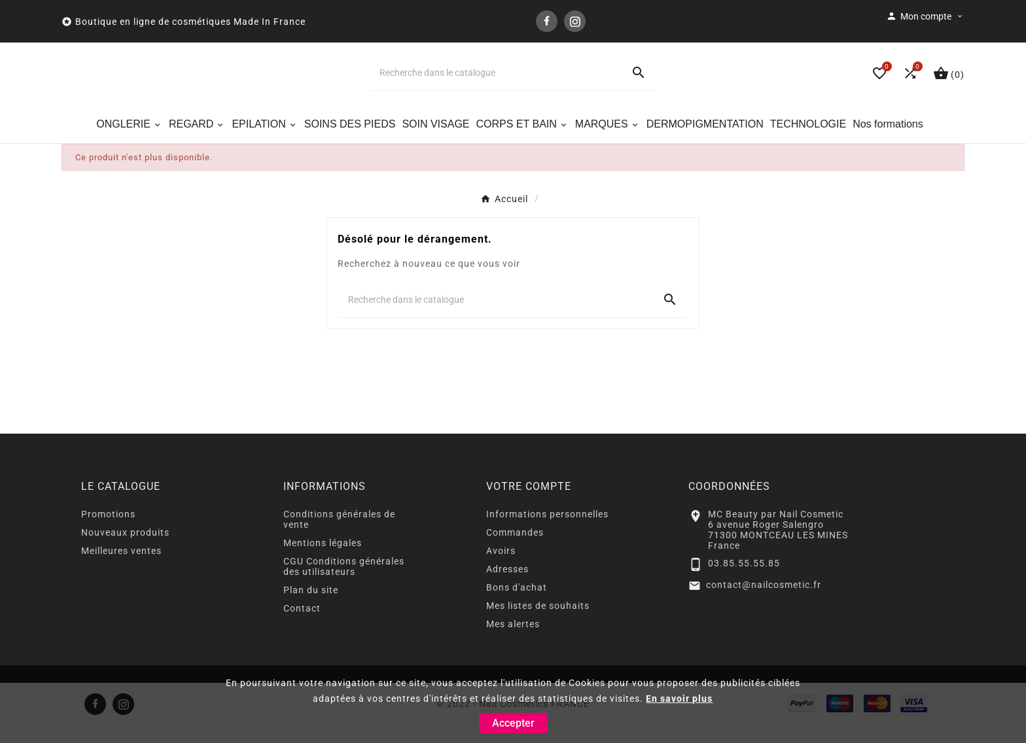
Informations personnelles (547, 532)
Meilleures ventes (121, 569)
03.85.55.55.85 (744, 582)
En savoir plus (679, 698)
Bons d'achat (516, 605)
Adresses (507, 587)
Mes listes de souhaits (538, 624)
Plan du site (310, 608)
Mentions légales (322, 561)
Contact (302, 626)
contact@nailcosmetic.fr (763, 603)
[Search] (638, 82)
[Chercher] (494, 82)
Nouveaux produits (125, 550)
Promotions (108, 532)
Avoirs (501, 569)
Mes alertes (513, 642)
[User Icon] (925, 16)
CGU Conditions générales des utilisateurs (343, 584)
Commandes (515, 550)
